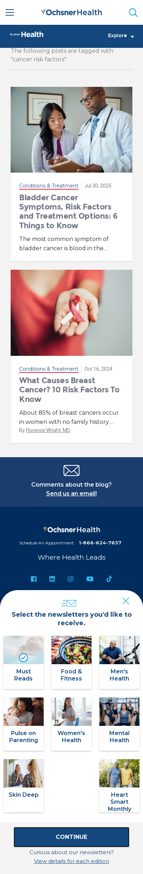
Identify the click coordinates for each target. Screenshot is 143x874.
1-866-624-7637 (100, 542)
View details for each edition (71, 861)
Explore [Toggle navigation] (121, 36)
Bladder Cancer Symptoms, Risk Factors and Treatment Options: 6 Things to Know (68, 211)
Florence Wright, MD (48, 430)
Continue (71, 837)
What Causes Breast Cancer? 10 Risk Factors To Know (69, 390)
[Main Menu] (10, 12)
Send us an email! (71, 493)
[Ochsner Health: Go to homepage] (72, 11)
